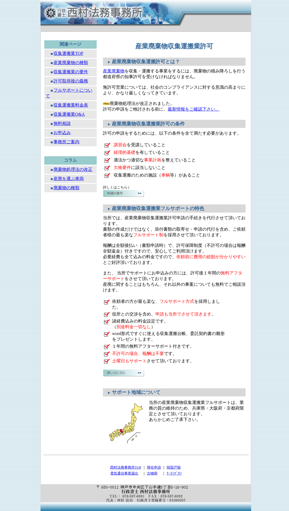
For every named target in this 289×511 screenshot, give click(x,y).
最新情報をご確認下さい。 (194, 109)
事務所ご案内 (66, 142)
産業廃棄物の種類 (70, 62)
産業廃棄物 (114, 71)
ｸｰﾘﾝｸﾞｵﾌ (174, 473)
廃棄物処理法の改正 (72, 169)
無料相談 (62, 123)
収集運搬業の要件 (70, 71)
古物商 (152, 473)
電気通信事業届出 (124, 473)
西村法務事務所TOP (125, 467)
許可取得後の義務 (70, 81)
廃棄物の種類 (66, 187)
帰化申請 (154, 467)
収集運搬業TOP (68, 53)
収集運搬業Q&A (69, 114)
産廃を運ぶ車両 (68, 178)
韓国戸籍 (174, 467)
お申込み (62, 132)
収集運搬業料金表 (70, 105)
